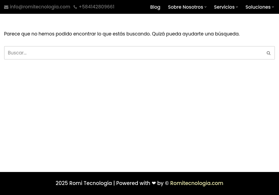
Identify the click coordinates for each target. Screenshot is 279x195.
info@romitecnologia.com (40, 7)
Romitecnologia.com (196, 183)
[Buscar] (133, 53)
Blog (155, 7)
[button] (205, 7)
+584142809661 (97, 7)
